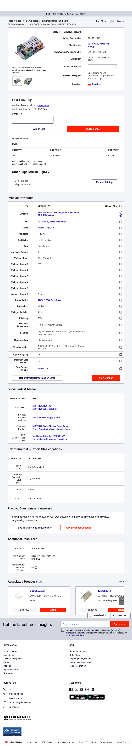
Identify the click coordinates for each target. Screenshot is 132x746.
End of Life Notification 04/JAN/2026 (49, 439)
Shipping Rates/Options (80, 659)
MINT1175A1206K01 (42, 406)
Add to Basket (93, 129)
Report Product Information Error (37, 378)
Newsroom (8, 673)
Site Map (7, 666)
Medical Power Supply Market (46, 417)
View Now (43, 105)
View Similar (106, 378)
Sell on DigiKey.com (12, 659)
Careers (6, 662)
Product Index (14, 21)
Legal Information (77, 666)
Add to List (39, 129)
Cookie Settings (123, 742)
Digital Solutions (11, 669)
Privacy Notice (76, 635)
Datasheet (94, 84)
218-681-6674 (12, 698)
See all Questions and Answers (35, 527)
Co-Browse (11, 707)
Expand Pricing (104, 182)
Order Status (75, 655)
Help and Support (77, 651)
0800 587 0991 (13, 694)
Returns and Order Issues (80, 662)
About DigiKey (10, 651)
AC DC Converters (16, 24)
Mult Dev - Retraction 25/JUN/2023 (48, 436)
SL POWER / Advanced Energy (98, 45)
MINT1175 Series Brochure (44, 409)
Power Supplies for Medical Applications (51, 429)
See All (39, 582)
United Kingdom (14, 742)
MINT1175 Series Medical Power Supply (50, 426)
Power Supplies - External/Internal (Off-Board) (47, 21)
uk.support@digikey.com (17, 702)
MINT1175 (43, 368)
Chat (8, 689)
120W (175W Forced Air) (49, 300)
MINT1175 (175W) (46, 228)
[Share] (120, 21)
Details (53, 610)
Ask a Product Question (78, 527)
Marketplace (9, 655)
